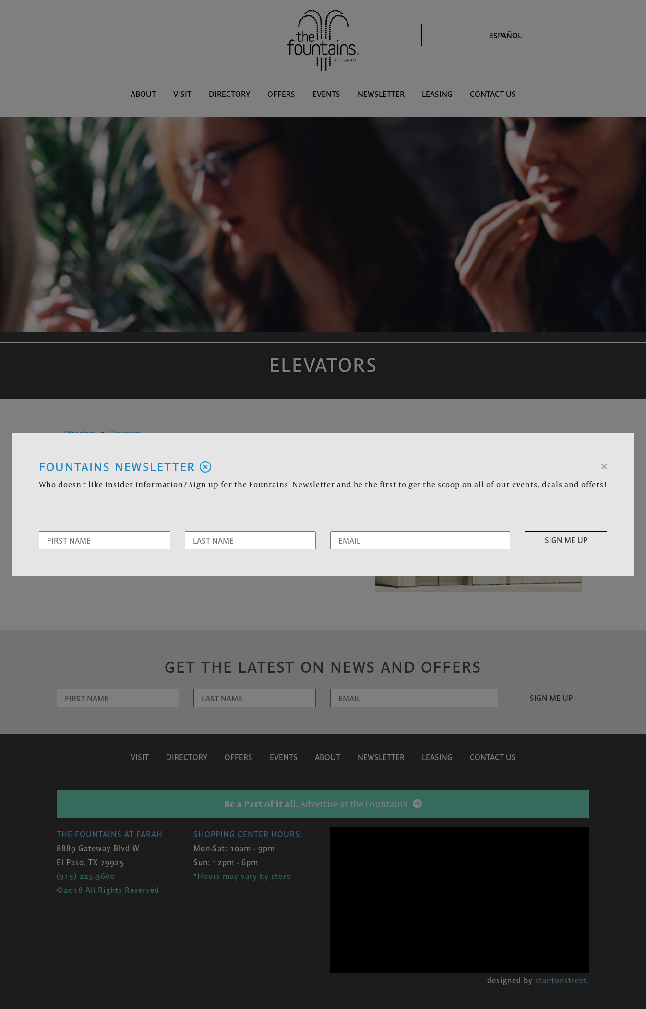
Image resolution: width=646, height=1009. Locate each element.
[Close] (604, 465)
